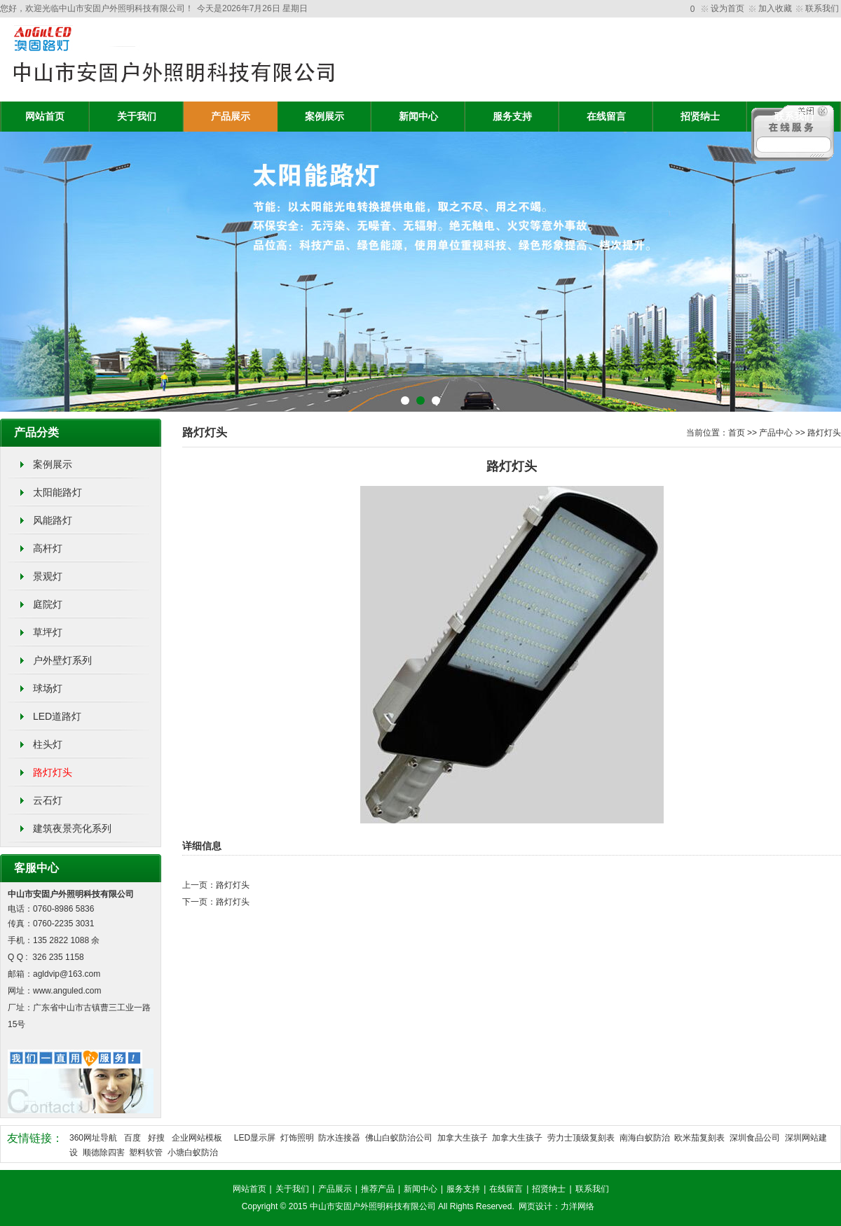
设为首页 (727, 8)
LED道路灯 (57, 716)
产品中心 (776, 433)
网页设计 (535, 1206)
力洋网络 (577, 1206)
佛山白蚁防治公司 (398, 1138)
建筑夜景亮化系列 (72, 828)
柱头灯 (47, 744)
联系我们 (822, 8)
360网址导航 (93, 1138)
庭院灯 (47, 604)
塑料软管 (146, 1152)
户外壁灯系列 (62, 660)
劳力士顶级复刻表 (581, 1138)
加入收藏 (775, 8)
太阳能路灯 (57, 492)
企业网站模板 (197, 1138)
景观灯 (47, 576)
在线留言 (606, 116)
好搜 (156, 1138)
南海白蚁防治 (645, 1138)
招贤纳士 (700, 116)
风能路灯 (52, 520)
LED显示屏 (254, 1138)
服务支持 (512, 116)
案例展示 (324, 116)
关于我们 (136, 116)
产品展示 (230, 116)
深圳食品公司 (755, 1138)
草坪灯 (47, 632)
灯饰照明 (297, 1138)
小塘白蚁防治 (192, 1152)
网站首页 (44, 116)
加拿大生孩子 (462, 1138)
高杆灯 (47, 548)
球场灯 (47, 688)
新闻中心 (418, 116)
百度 (132, 1138)
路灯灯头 (52, 772)
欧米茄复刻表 (699, 1138)
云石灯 (47, 800)
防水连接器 (339, 1138)
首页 (736, 433)
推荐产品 (378, 1189)
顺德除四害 (104, 1152)
